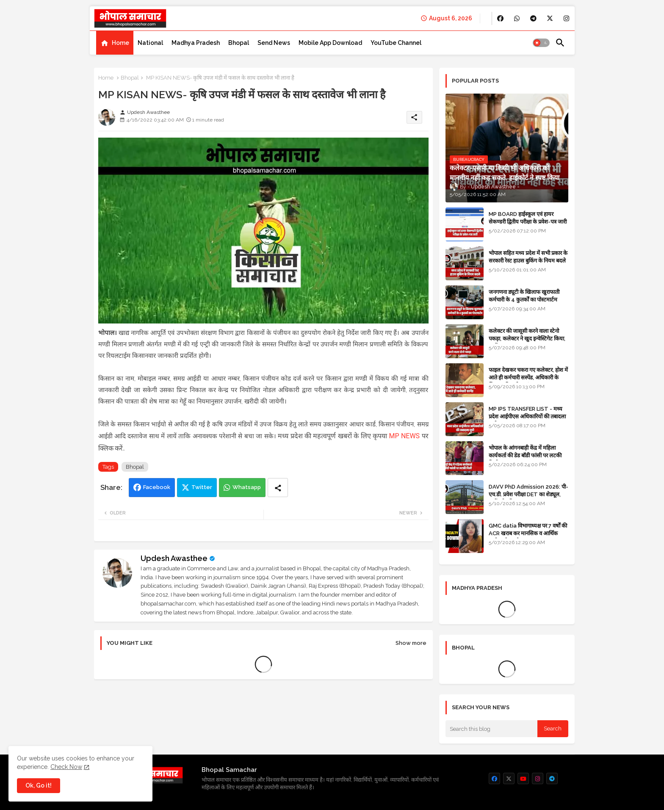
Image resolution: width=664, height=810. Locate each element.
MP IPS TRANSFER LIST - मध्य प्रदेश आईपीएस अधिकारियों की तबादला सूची (527, 416)
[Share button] (278, 487)
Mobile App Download (330, 42)
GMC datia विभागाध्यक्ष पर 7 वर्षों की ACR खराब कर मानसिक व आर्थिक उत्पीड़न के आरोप (528, 533)
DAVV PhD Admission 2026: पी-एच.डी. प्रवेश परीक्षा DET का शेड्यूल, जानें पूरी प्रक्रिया (528, 494)
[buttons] (500, 18)
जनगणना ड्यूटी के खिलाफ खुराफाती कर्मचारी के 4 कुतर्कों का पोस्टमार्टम (524, 296)
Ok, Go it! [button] (38, 785)
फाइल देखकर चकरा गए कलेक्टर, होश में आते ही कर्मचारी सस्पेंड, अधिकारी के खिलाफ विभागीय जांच (528, 377)
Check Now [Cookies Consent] (66, 766)
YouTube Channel (396, 42)
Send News (273, 42)
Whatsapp (246, 487)
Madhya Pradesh (196, 42)
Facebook (156, 487)
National (150, 42)
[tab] (114, 43)
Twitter (201, 487)
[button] (541, 43)
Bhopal (238, 42)
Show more (411, 643)
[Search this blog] (491, 728)
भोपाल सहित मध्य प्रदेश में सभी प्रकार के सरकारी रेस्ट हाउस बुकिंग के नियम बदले (528, 257)
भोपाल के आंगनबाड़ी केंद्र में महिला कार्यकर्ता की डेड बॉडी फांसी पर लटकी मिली (525, 455)
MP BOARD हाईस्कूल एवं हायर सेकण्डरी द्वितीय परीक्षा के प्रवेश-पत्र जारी (528, 218)
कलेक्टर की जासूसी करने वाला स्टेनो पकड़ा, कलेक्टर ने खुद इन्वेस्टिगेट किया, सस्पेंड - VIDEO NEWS (527, 338)
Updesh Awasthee (174, 558)
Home (120, 42)
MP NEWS (404, 436)
